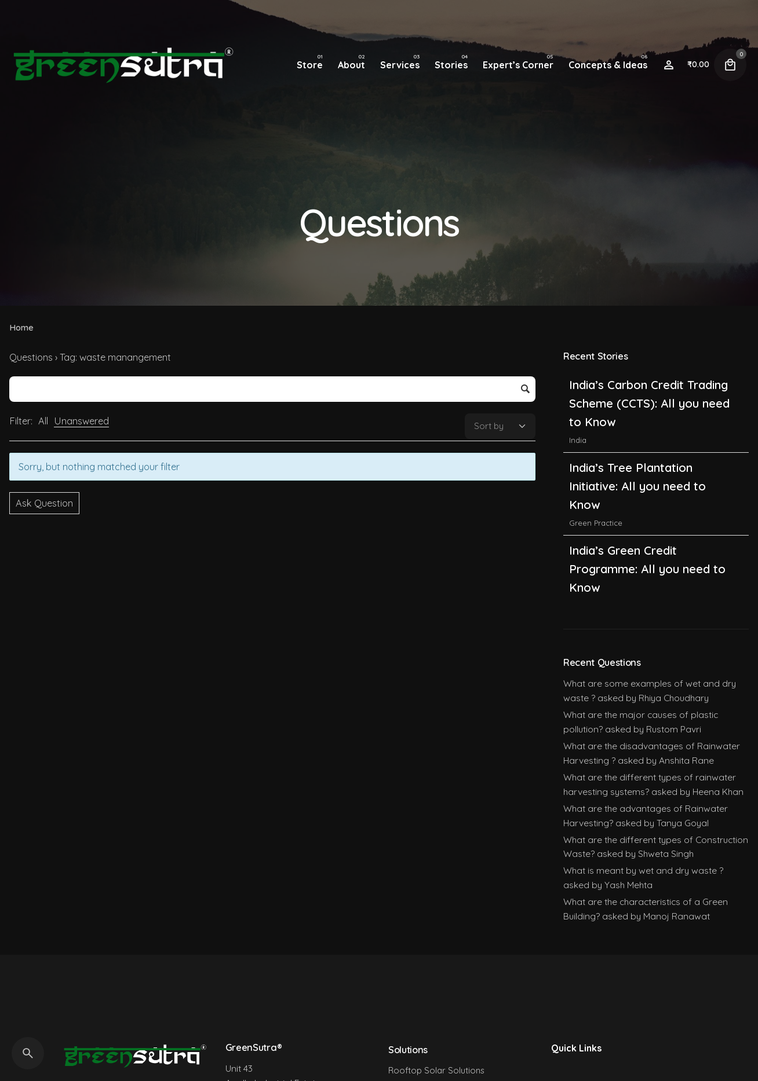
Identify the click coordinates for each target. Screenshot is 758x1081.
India (577, 440)
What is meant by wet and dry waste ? (643, 870)
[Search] (28, 1053)
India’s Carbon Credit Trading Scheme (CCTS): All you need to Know (649, 403)
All (43, 421)
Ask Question (44, 503)
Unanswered (81, 421)
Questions (31, 357)
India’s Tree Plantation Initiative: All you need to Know (637, 486)
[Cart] (730, 65)
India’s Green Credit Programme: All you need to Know (647, 569)
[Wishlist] (669, 65)
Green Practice (595, 522)
